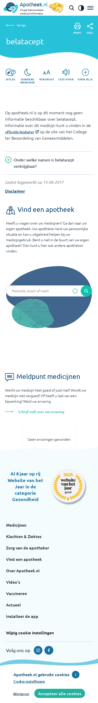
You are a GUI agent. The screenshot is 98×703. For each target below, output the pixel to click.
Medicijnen (16, 525)
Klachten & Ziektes (23, 536)
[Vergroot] (46, 75)
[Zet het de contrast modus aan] (81, 8)
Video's (13, 582)
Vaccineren (16, 593)
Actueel (13, 604)
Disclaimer (15, 191)
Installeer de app (22, 616)
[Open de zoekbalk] (72, 8)
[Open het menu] (90, 8)
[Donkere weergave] (27, 76)
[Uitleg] (10, 75)
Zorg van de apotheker (27, 547)
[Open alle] (85, 75)
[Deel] (90, 28)
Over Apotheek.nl (23, 570)
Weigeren (21, 693)
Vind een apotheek (24, 559)
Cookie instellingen (29, 681)
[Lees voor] (66, 75)
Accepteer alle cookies (59, 693)
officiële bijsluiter (19, 132)
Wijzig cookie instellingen (30, 632)
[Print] (77, 28)
